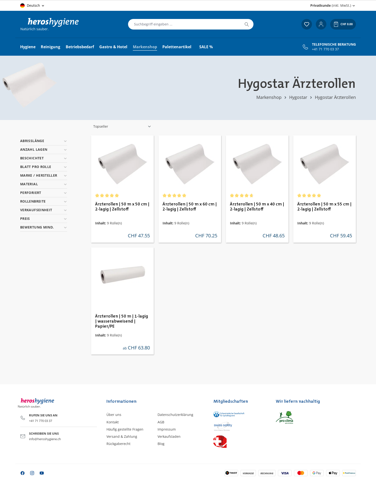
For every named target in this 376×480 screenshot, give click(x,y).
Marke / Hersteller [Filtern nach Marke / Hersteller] (43, 175)
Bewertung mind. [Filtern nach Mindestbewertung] (43, 227)
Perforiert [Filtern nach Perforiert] (43, 192)
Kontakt (112, 422)
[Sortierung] (122, 126)
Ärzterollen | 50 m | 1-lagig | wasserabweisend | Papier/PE (121, 321)
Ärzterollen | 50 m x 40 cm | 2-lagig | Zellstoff (257, 207)
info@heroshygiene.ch (45, 439)
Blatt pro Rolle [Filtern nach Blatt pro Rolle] (43, 166)
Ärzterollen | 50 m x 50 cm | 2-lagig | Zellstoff (122, 207)
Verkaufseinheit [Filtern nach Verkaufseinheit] (43, 210)
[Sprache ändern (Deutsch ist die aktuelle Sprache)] (32, 5)
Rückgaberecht (118, 443)
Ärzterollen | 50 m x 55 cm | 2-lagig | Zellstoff (324, 207)
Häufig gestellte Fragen (124, 429)
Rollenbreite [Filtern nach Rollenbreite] (43, 201)
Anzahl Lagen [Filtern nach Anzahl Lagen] (43, 149)
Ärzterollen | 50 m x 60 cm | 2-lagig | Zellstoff (190, 207)
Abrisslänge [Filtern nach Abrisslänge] (43, 140)
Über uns (113, 414)
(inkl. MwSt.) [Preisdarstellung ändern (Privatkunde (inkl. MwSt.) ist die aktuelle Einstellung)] (330, 5)
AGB (161, 422)
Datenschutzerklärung (175, 414)
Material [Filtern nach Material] (43, 184)
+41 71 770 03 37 (325, 49)
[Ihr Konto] (321, 24)
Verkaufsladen (169, 436)
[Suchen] (246, 24)
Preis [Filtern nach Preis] (43, 218)
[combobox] (184, 24)
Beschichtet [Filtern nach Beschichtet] (43, 158)
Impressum (167, 429)
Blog (161, 443)
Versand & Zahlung (121, 436)
